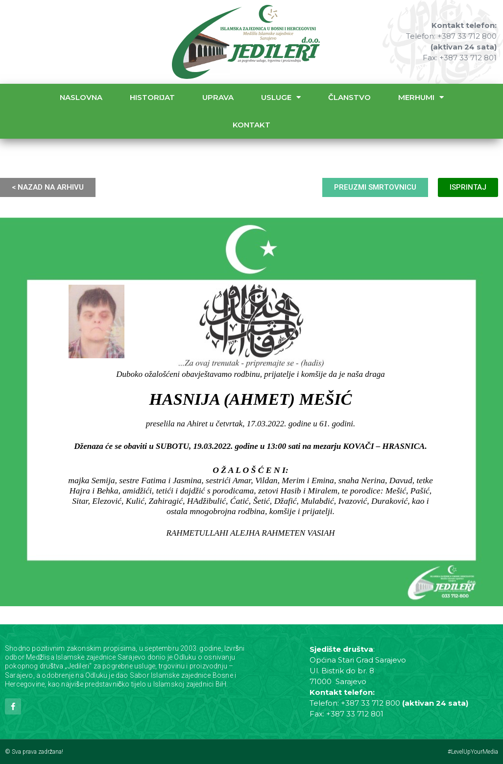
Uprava (218, 97)
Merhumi (421, 97)
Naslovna (81, 97)
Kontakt (251, 124)
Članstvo (349, 97)
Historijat (152, 97)
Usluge (281, 97)
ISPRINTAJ (468, 187)
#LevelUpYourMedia (473, 751)
